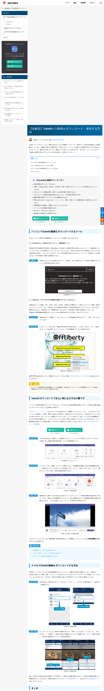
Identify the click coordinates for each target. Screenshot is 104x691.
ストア (67, 2)
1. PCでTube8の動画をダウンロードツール (45, 162)
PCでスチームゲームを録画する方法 (14, 81)
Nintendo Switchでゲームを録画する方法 (14, 109)
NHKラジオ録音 (88, 421)
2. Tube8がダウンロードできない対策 (43, 165)
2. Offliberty (8, 24)
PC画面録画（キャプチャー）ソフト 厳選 (14, 114)
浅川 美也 (40, 140)
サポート (92, 2)
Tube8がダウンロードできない (12, 28)
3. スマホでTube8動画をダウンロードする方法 (46, 168)
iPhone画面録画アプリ (72, 678)
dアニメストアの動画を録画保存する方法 (44, 556)
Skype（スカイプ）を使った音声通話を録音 (13, 120)
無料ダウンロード (15, 62)
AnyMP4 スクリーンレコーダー (14, 44)
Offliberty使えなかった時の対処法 (80, 376)
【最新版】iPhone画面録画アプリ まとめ (13, 103)
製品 (75, 2)
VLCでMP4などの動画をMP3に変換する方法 (13, 87)
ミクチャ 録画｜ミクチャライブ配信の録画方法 (46, 553)
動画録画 (7, 8)
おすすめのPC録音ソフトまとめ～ (14, 98)
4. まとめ (36, 171)
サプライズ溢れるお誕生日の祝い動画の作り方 (13, 92)
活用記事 (83, 2)
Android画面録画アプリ (93, 678)
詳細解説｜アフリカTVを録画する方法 (44, 550)
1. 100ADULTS (9, 21)
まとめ (5, 37)
